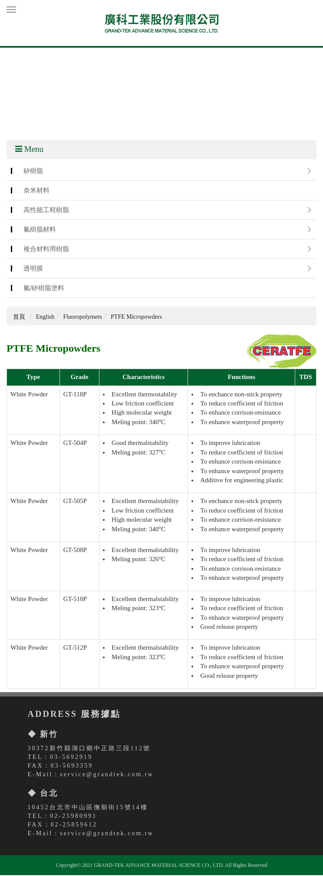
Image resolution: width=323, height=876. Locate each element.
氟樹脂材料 (39, 230)
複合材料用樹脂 (46, 250)
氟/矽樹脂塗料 (43, 289)
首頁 (19, 318)
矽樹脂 (33, 172)
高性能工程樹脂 (46, 211)
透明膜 (33, 269)
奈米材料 (36, 191)
